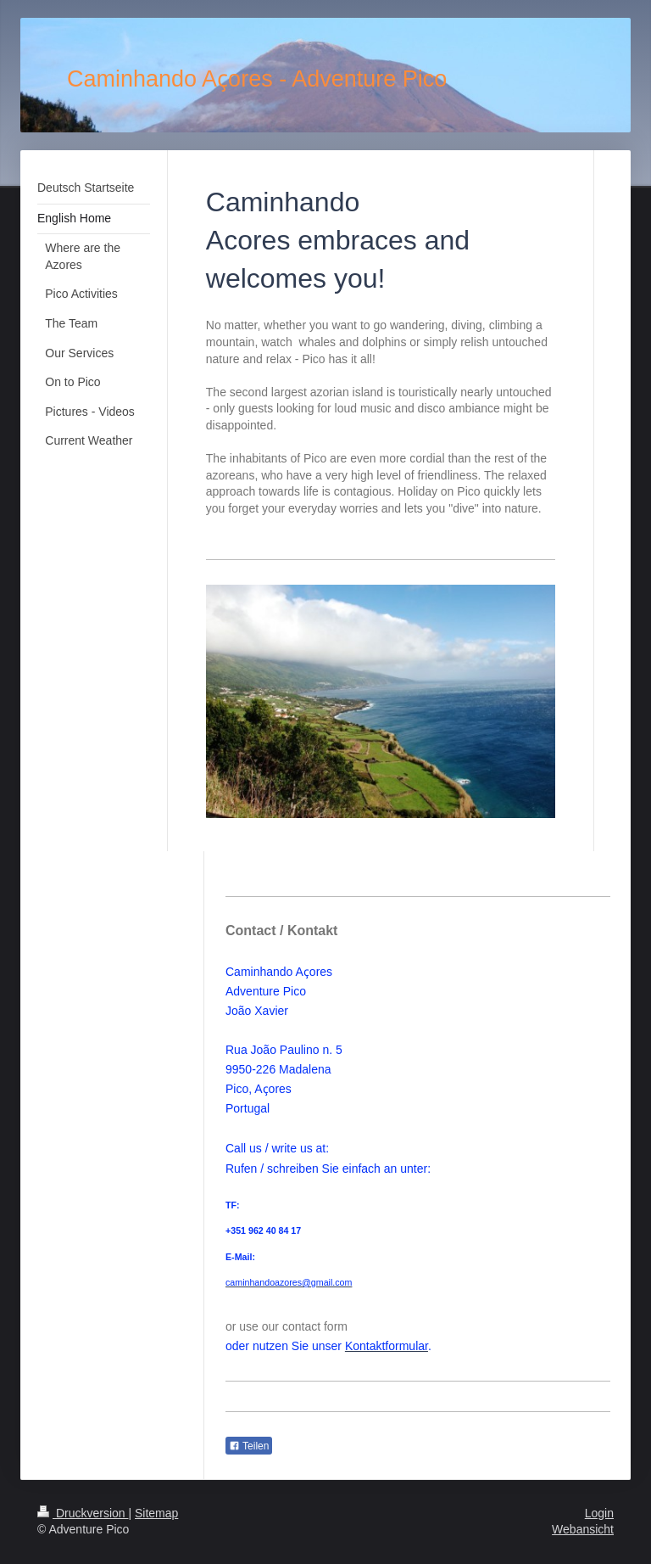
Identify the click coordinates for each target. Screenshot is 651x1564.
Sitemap (156, 1513)
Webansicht (583, 1529)
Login (599, 1513)
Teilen (249, 1446)
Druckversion (82, 1513)
